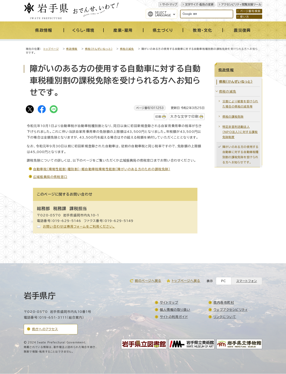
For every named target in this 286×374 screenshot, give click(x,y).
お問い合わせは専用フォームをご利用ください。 (79, 226)
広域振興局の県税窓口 (50, 177)
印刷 (158, 116)
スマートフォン (246, 281)
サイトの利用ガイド (174, 317)
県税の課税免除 (232, 116)
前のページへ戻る (148, 280)
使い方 (244, 16)
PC (223, 281)
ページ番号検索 (250, 11)
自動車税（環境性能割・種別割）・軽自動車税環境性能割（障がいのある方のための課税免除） (101, 169)
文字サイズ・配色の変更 (199, 4)
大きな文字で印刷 (184, 116)
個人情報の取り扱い (175, 309)
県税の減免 (127, 49)
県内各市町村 (224, 302)
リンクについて (225, 317)
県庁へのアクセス (45, 329)
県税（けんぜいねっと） (98, 49)
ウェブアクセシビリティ (231, 309)
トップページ (51, 49)
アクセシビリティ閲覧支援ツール (241, 4)
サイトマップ (169, 4)
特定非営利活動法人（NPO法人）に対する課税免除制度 (240, 132)
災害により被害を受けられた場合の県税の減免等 (240, 104)
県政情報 (71, 49)
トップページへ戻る (186, 280)
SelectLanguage (163, 14)
